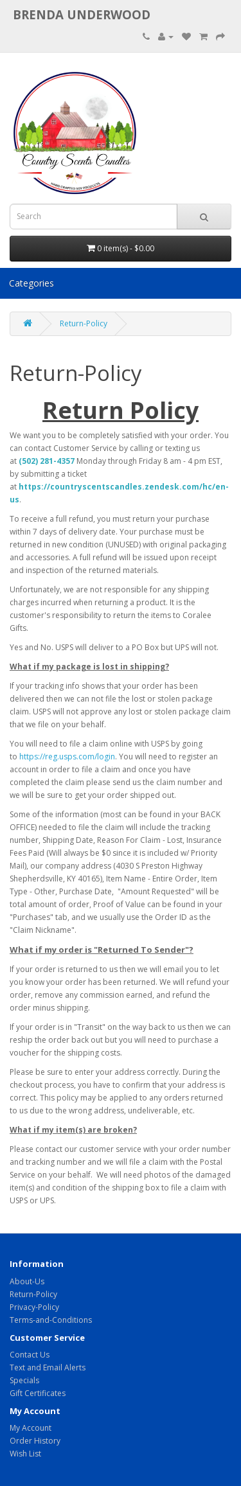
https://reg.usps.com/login (67, 756)
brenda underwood (81, 14)
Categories (31, 283)
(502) (29, 461)
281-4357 (57, 461)
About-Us (27, 1281)
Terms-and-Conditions (51, 1319)
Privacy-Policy (34, 1307)
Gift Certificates (38, 1393)
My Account (30, 1427)
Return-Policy (83, 323)
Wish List (25, 1453)
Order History (35, 1440)
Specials (24, 1380)
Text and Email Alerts (47, 1367)
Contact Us (29, 1354)
